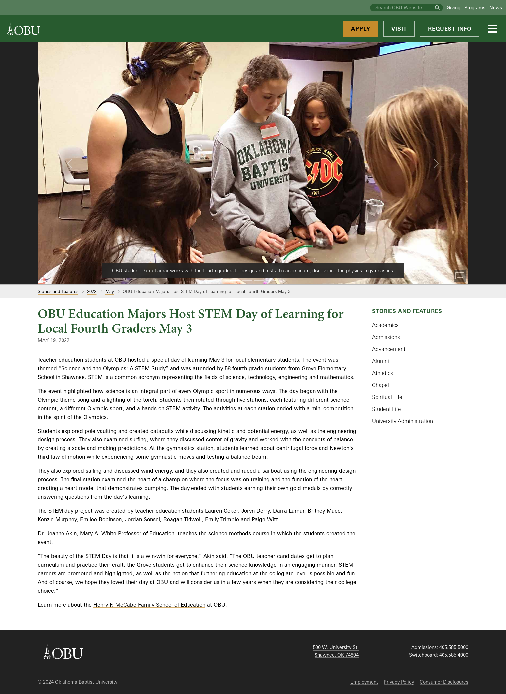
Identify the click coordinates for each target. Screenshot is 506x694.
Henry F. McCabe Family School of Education (149, 604)
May (109, 291)
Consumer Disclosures (444, 682)
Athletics (382, 373)
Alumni (380, 361)
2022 (91, 291)
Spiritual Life (387, 397)
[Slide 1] (235, 280)
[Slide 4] (271, 280)
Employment (364, 682)
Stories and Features (58, 291)
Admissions (386, 337)
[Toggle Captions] (460, 276)
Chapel (380, 385)
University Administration (402, 421)
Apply (360, 28)
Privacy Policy (399, 682)
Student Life (386, 409)
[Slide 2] (247, 280)
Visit (399, 28)
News (495, 7)
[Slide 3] (259, 280)
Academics (385, 325)
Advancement (388, 349)
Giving (453, 7)
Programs (474, 7)
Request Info (449, 28)
